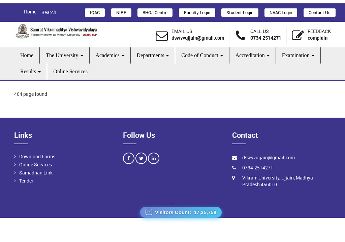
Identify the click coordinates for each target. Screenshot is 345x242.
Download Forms (37, 156)
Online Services (70, 71)
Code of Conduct (202, 55)
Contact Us (320, 12)
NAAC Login (281, 12)
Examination (298, 55)
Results (30, 71)
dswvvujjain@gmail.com (197, 38)
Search (48, 12)
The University (64, 55)
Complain (317, 38)
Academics (110, 55)
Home (30, 11)
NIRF (121, 12)
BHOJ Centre (155, 12)
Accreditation (253, 55)
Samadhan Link (36, 172)
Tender (26, 180)
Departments (153, 55)
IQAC (95, 12)
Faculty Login (197, 12)
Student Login (239, 12)
